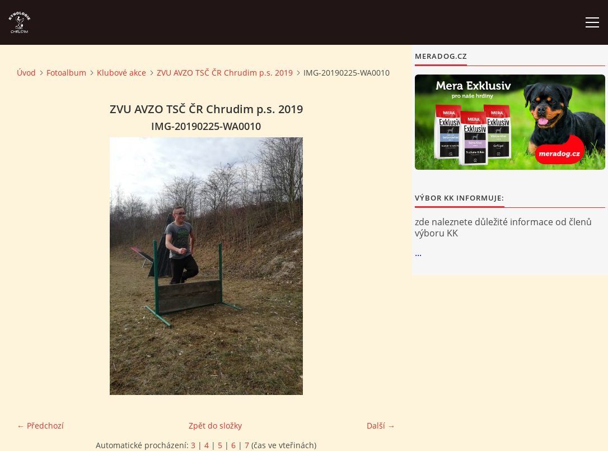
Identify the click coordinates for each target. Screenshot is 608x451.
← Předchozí (40, 425)
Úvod (26, 72)
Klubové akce (121, 72)
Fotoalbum (66, 72)
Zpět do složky (215, 425)
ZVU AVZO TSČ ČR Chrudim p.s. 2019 (225, 72)
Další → (381, 425)
